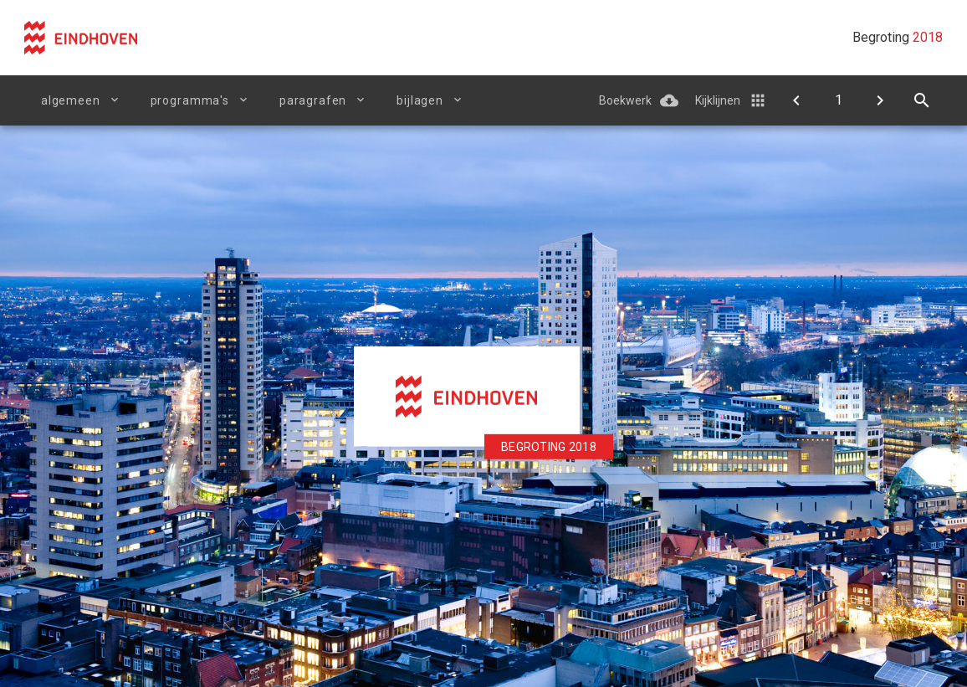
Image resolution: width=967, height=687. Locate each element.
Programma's (190, 100)
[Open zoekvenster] (922, 100)
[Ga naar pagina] (838, 100)
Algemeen (70, 100)
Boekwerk (625, 100)
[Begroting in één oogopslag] (880, 100)
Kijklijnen (717, 100)
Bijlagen (420, 100)
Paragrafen (312, 100)
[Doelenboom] (796, 100)
